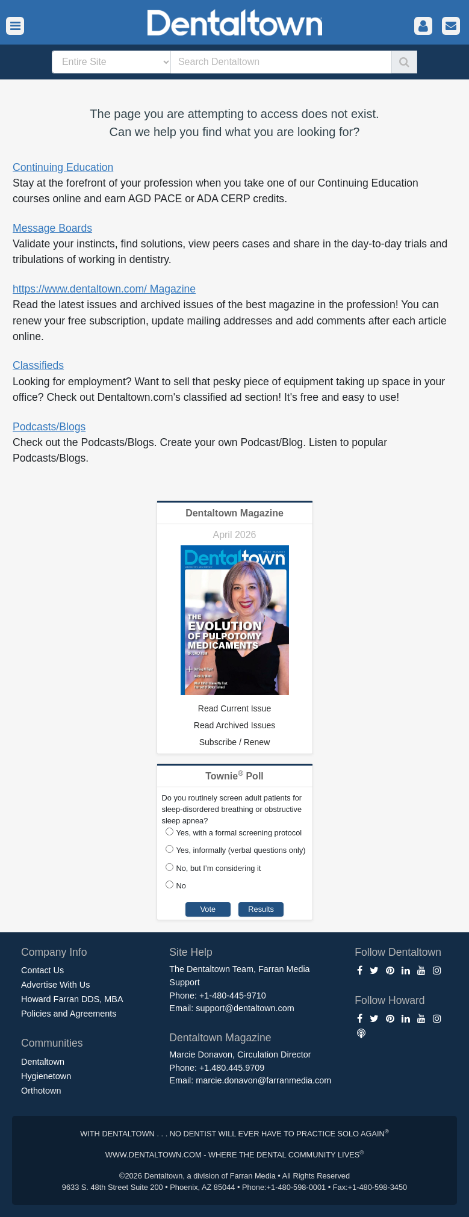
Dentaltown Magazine (234, 513)
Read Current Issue (234, 708)
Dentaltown (42, 1062)
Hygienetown (46, 1076)
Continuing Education (63, 167)
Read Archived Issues (234, 725)
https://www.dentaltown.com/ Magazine (104, 289)
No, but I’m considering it (218, 868)
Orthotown (41, 1090)
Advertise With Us (55, 984)
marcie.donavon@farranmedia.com (263, 1080)
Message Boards (52, 228)
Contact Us (42, 970)
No (181, 885)
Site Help (190, 952)
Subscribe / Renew (234, 742)
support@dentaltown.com (245, 1008)
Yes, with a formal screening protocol (239, 832)
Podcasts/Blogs (49, 427)
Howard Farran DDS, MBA (72, 999)
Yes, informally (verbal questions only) (241, 850)
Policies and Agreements (68, 1013)
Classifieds (38, 365)
